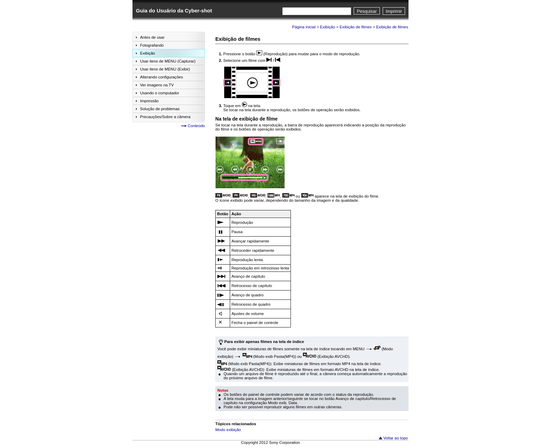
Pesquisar (367, 11)
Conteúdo (196, 126)
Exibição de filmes (356, 27)
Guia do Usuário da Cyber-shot (174, 10)
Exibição (327, 27)
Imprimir (394, 11)
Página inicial (304, 27)
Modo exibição (228, 430)
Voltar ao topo (395, 438)
